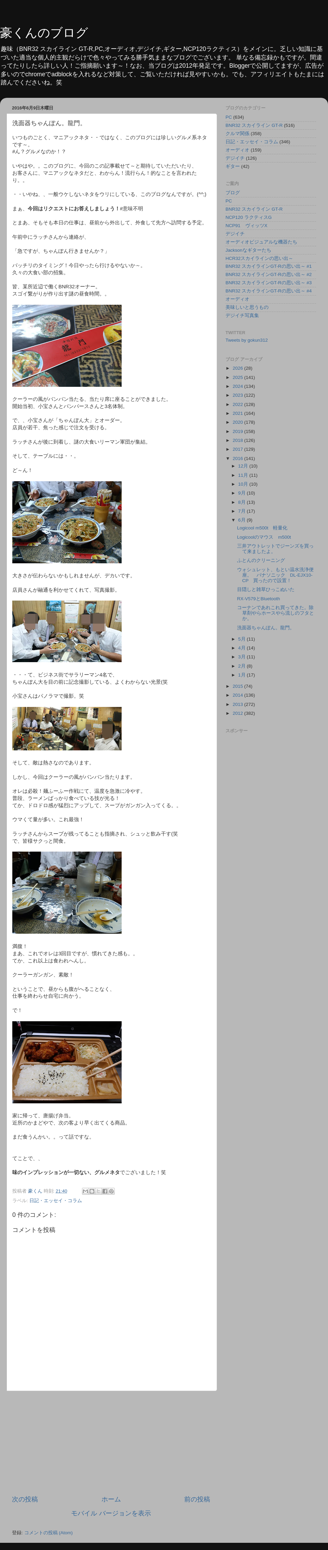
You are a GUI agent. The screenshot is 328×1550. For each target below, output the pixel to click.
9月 (242, 493)
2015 (238, 686)
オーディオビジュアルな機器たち (261, 242)
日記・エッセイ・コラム (55, 1200)
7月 (242, 511)
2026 (238, 368)
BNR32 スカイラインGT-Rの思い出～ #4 (269, 290)
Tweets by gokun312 (247, 340)
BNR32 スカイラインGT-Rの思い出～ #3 (269, 282)
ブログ (233, 192)
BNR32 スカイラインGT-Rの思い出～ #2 (269, 274)
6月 (242, 520)
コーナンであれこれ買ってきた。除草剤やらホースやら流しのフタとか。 (275, 613)
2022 (238, 404)
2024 (238, 386)
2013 (238, 704)
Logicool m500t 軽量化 (262, 527)
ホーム (111, 1499)
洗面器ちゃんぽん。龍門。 (266, 627)
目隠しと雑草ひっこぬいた (266, 589)
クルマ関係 (237, 133)
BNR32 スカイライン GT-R (254, 125)
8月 (242, 502)
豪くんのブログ (44, 33)
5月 (242, 639)
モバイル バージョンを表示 (111, 1513)
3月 (242, 656)
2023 (238, 395)
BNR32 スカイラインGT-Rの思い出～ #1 (269, 266)
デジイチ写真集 (242, 315)
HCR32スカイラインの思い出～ (259, 258)
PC (229, 117)
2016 (238, 458)
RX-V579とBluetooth (258, 598)
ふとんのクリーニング (261, 560)
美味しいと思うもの (247, 307)
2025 (238, 377)
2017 (238, 449)
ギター (233, 166)
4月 (242, 648)
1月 (242, 675)
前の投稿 (197, 1499)
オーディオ (237, 150)
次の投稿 (25, 1499)
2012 (238, 713)
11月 (243, 475)
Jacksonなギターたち (248, 250)
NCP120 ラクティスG (249, 217)
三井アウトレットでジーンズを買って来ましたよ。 (275, 548)
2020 (238, 422)
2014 (238, 695)
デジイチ (235, 158)
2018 (238, 440)
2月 (242, 666)
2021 (238, 413)
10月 (243, 484)
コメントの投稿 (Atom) (48, 1532)
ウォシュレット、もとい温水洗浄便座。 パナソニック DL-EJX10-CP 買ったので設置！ (275, 575)
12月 (243, 466)
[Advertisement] (111, 1443)
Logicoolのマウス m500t (264, 537)
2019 (238, 431)
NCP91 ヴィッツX (247, 225)
